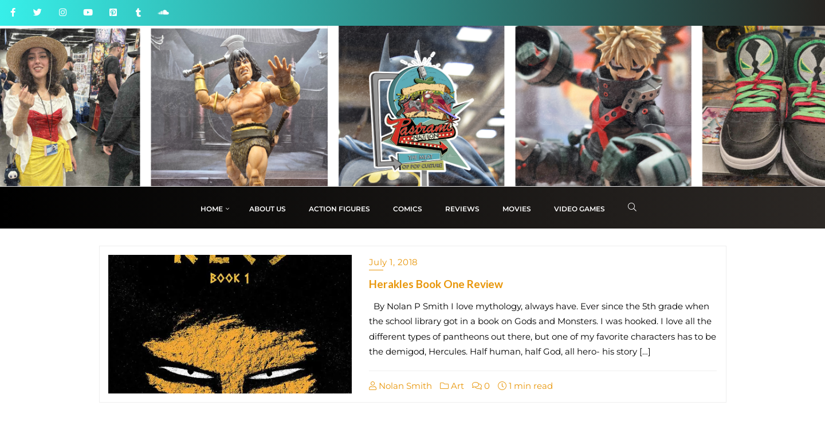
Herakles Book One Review (436, 283)
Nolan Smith (400, 385)
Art (452, 385)
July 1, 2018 (393, 262)
